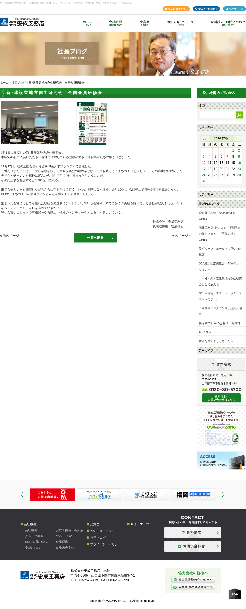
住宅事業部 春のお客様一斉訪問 (219, 323)
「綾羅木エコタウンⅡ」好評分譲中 (220, 311)
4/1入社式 (205, 332)
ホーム (4, 82)
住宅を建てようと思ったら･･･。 (219, 341)
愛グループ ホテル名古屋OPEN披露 (220, 251)
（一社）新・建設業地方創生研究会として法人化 (220, 281)
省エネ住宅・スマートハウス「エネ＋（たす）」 (220, 296)
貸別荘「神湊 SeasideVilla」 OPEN (219, 216)
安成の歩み (32, 547)
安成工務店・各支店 (69, 530)
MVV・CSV (64, 536)
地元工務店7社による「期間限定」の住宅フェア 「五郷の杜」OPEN (221, 233)
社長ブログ (18, 82)
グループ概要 (34, 536)
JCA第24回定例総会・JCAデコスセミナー (220, 266)
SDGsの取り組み (37, 542)
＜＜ (204, 139)
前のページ (11, 235)
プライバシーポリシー (105, 544)
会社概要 (30, 524)
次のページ (180, 235)
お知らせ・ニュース (104, 531)
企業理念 (62, 542)
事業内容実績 (65, 547)
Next (222, 494)
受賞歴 (94, 524)
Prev (22, 494)
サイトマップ (140, 524)
